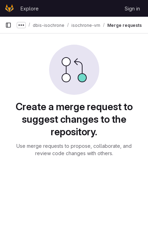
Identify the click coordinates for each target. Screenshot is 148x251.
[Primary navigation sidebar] (8, 25)
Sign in (132, 9)
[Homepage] (9, 8)
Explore (30, 9)
